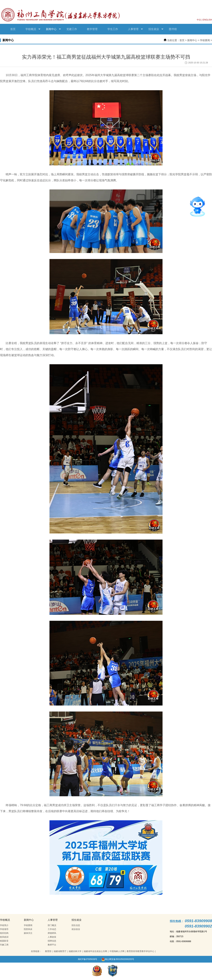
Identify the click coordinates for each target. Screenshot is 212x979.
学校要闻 (205, 40)
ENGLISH (207, 20)
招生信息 (76, 925)
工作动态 (52, 929)
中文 (199, 20)
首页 (13, 29)
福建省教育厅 (60, 951)
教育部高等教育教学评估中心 (140, 951)
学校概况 (32, 29)
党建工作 (71, 29)
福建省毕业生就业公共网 (95, 951)
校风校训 (4, 937)
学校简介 (4, 925)
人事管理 (135, 29)
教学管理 (92, 29)
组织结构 (4, 933)
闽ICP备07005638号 (87, 959)
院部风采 (28, 929)
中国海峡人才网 (117, 951)
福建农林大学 (75, 951)
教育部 (48, 951)
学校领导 (4, 929)
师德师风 (52, 933)
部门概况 (52, 925)
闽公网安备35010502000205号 (117, 959)
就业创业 (76, 929)
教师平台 (52, 945)
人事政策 (52, 937)
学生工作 (112, 29)
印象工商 (4, 945)
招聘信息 (52, 941)
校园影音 (4, 941)
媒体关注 (28, 933)
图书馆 (173, 29)
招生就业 (155, 29)
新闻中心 (53, 29)
